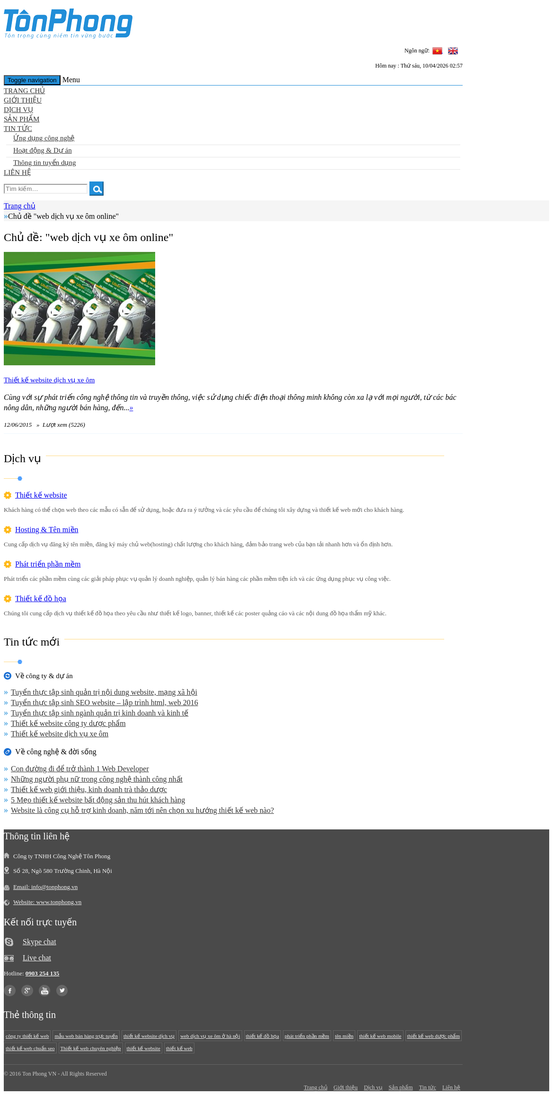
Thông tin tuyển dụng (44, 162)
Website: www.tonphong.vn (47, 901)
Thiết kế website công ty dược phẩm (68, 723)
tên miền (344, 1036)
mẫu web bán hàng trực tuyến (86, 1036)
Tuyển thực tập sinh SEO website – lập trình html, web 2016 (104, 702)
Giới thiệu (23, 100)
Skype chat (39, 942)
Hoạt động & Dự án (42, 150)
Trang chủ (24, 91)
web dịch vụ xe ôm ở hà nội (210, 1036)
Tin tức (18, 128)
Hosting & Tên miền (47, 530)
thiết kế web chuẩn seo (30, 1048)
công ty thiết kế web (27, 1036)
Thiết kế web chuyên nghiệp (91, 1048)
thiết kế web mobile (380, 1036)
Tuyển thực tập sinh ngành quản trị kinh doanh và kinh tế (99, 713)
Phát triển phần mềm (48, 564)
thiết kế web (179, 1048)
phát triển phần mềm (307, 1036)
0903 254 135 (43, 973)
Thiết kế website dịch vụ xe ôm (49, 380)
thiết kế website (143, 1048)
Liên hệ (17, 172)
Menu (71, 80)
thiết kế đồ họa (262, 1036)
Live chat (37, 958)
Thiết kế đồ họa (40, 599)
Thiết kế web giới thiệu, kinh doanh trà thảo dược (89, 789)
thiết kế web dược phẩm (433, 1036)
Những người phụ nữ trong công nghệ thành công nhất (97, 779)
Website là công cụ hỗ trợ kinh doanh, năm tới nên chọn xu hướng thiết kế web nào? (142, 810)
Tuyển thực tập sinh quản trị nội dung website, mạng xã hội (104, 692)
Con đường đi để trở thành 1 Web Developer (80, 769)
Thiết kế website (41, 495)
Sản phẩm (21, 119)
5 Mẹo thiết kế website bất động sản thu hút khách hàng (98, 800)
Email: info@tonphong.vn (45, 886)
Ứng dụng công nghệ (43, 138)
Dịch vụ (18, 109)
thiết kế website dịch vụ (149, 1036)
